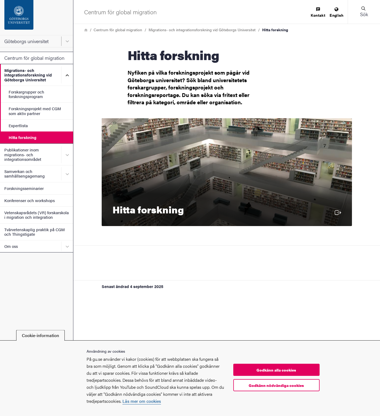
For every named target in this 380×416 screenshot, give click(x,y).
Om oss (11, 246)
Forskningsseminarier (24, 188)
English (336, 12)
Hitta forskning (22, 137)
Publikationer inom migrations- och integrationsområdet (22, 154)
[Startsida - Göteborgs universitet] (36, 17)
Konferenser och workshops (29, 200)
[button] (364, 12)
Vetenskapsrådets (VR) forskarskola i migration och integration (36, 215)
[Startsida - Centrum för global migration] (120, 12)
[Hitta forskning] (227, 172)
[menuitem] (318, 12)
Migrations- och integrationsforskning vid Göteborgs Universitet (28, 74)
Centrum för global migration (34, 57)
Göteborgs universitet (26, 41)
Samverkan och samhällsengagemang (24, 173)
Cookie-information (40, 335)
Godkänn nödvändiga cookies (276, 385)
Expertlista (18, 125)
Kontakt (318, 12)
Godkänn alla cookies (276, 370)
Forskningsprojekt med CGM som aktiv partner (35, 111)
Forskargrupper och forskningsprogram (26, 94)
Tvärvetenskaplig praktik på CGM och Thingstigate (34, 232)
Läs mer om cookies (141, 401)
